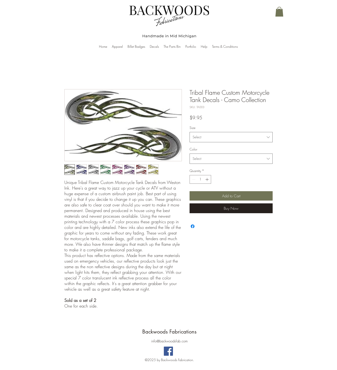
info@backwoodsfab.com (169, 341)
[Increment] (207, 179)
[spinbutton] (200, 179)
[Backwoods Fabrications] (168, 351)
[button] (279, 12)
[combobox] (231, 137)
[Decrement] (193, 179)
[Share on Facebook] (192, 226)
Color (193, 149)
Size (192, 127)
